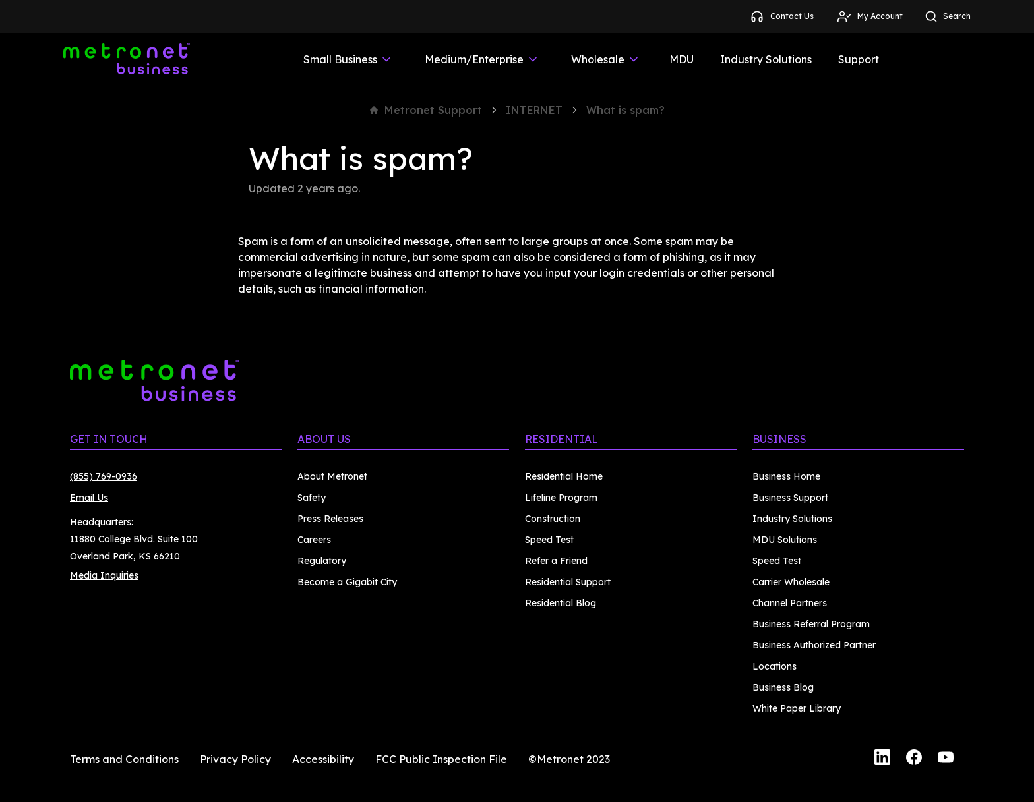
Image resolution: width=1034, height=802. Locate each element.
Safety (311, 497)
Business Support (790, 497)
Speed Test (549, 540)
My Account (869, 16)
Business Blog (783, 687)
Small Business (348, 59)
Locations (774, 666)
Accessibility (323, 759)
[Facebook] (914, 759)
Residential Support (568, 582)
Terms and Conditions (124, 759)
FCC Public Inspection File (441, 759)
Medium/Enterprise (482, 59)
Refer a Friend (556, 561)
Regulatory (321, 561)
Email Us (89, 497)
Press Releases (330, 519)
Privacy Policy (235, 759)
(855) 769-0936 (103, 476)
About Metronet (332, 476)
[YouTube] (946, 759)
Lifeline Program (561, 497)
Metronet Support (426, 110)
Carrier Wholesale (791, 582)
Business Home (786, 476)
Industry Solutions (766, 59)
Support (858, 59)
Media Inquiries (104, 575)
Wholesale (605, 59)
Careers (314, 540)
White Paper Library (796, 708)
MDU (681, 59)
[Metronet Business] (126, 59)
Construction (552, 519)
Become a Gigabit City (347, 582)
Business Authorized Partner (814, 645)
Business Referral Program (811, 624)
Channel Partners (789, 603)
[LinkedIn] (882, 759)
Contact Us (781, 16)
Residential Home (564, 476)
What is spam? (625, 110)
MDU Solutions (784, 540)
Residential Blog (560, 603)
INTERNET (534, 110)
